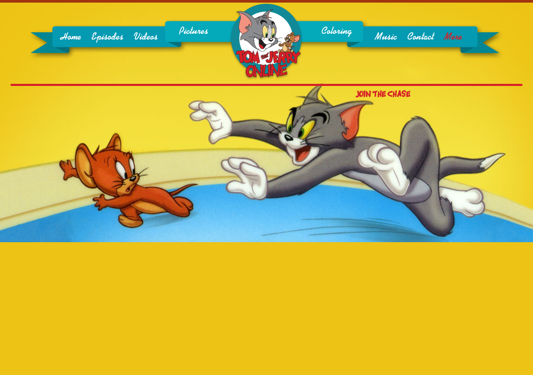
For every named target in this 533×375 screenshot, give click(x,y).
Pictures (193, 31)
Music (386, 37)
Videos (146, 37)
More (453, 37)
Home (70, 37)
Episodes (107, 37)
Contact (420, 37)
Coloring (336, 31)
